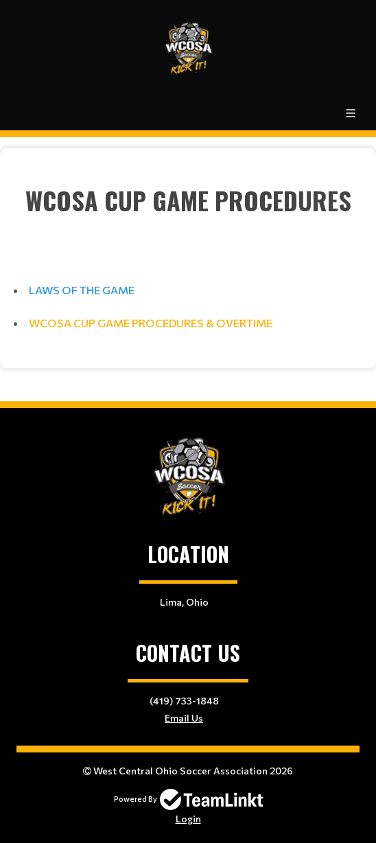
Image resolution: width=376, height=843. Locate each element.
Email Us (184, 718)
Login (188, 818)
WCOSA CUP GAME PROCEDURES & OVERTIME (150, 322)
